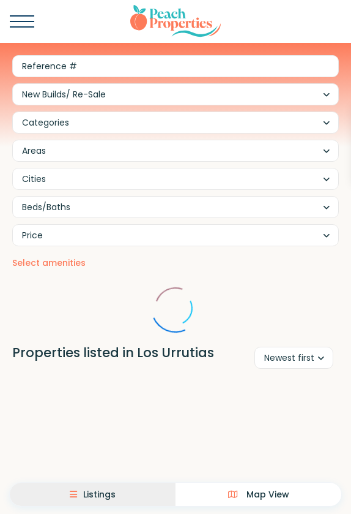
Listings (93, 494)
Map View (258, 494)
